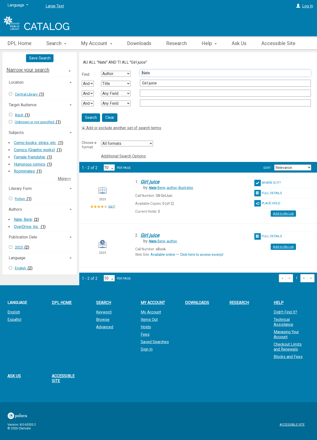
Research (176, 43)
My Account (151, 312)
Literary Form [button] (20, 188)
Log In (307, 6)
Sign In (147, 349)
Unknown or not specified (35, 122)
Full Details (268, 193)
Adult (19, 115)
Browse (102, 319)
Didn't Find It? (285, 312)
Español (14, 319)
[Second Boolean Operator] (88, 93)
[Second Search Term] (223, 83)
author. (163, 241)
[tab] (39, 70)
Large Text (55, 6)
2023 (19, 247)
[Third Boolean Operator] (88, 103)
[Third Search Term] (223, 93)
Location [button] (16, 82)
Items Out (149, 319)
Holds (146, 327)
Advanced (104, 327)
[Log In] (298, 6)
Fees (145, 334)
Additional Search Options (123, 156)
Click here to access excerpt (201, 255)
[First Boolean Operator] (88, 83)
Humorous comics (29, 164)
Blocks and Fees (288, 356)
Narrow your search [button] (27, 70)
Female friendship (29, 157)
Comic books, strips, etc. (35, 142)
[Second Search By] (116, 83)
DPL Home (19, 43)
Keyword (103, 312)
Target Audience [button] (23, 105)
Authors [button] (15, 209)
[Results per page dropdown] (109, 167)
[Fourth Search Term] (223, 103)
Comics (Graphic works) (34, 150)
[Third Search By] (116, 93)
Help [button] (209, 43)
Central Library (26, 94)
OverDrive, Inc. (26, 226)
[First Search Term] (222, 73)
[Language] (17, 5)
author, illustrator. (171, 188)
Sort (267, 168)
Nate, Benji (23, 219)
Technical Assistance (283, 322)
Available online (163, 255)
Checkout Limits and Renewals (288, 347)
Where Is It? (267, 183)
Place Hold (267, 203)
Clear (109, 117)
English (21, 268)
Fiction (20, 199)
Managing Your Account (286, 334)
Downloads (139, 43)
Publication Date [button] (23, 237)
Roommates (24, 171)
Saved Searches (155, 341)
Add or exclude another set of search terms (121, 128)
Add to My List (283, 213)
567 (111, 206)
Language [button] (17, 258)
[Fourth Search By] (116, 103)
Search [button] (56, 43)
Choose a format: (89, 145)
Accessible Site (278, 43)
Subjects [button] (16, 132)
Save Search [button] (40, 58)
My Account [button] (96, 43)
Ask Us (239, 43)
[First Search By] (116, 74)
